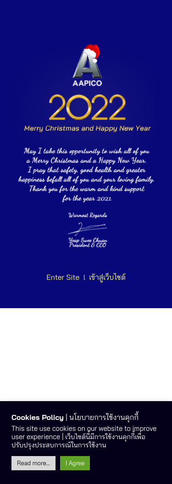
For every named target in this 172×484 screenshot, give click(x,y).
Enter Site (62, 277)
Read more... (33, 463)
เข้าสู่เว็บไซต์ (107, 277)
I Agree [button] (75, 463)
